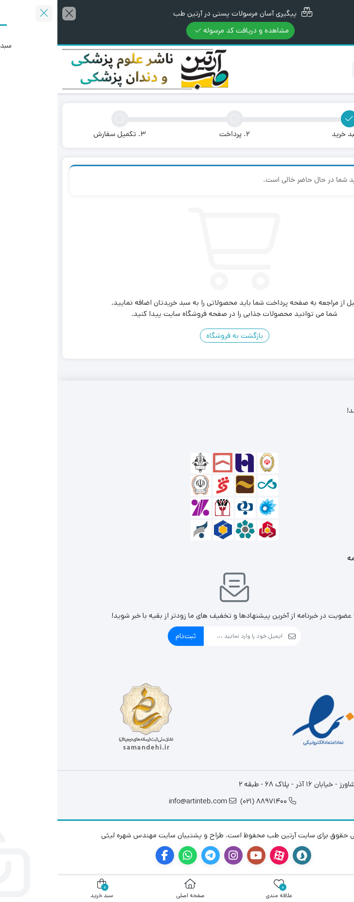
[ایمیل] (185, 636)
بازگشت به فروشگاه (177, 335)
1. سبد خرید (291, 135)
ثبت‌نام (128, 636)
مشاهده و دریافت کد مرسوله (184, 30)
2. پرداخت (177, 135)
